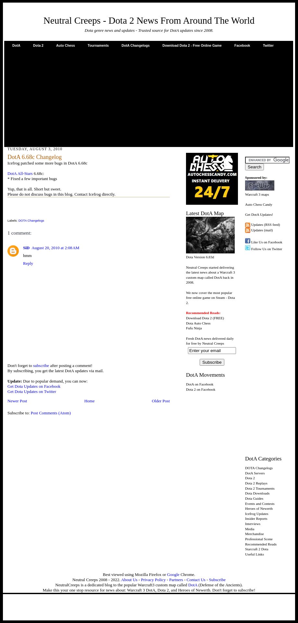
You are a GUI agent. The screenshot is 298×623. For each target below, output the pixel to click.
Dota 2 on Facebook (200, 389)
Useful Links (254, 554)
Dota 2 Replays (256, 483)
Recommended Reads (261, 544)
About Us (129, 579)
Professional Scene (259, 539)
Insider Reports (256, 518)
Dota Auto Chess (198, 323)
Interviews (252, 524)
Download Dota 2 (199, 318)
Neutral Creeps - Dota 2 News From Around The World (149, 20)
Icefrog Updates (256, 514)
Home (89, 400)
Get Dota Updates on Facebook (33, 386)
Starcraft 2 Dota (256, 549)
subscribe (41, 365)
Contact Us (196, 579)
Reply (28, 263)
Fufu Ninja (194, 328)
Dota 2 (38, 45)
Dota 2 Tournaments (260, 488)
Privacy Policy (153, 579)
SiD (26, 247)
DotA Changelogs (135, 45)
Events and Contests (260, 504)
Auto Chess (65, 45)
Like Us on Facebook (266, 242)
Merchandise (254, 534)
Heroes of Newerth (259, 508)
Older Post (161, 400)
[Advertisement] (148, 97)
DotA (16, 45)
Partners (176, 579)
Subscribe (217, 579)
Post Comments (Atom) (51, 412)
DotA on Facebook (199, 384)
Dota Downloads (257, 493)
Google (173, 574)
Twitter (268, 45)
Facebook (242, 45)
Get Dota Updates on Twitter (31, 391)
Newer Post (17, 400)
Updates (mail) (262, 230)
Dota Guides (254, 498)
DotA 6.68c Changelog (34, 157)
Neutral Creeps (213, 343)
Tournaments (98, 45)
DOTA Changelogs (31, 220)
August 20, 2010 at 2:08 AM (55, 247)
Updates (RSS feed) (265, 224)
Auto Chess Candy (258, 204)
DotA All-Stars (20, 173)
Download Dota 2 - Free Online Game (191, 45)
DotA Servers (255, 473)
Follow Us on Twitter (266, 249)
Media (250, 529)
